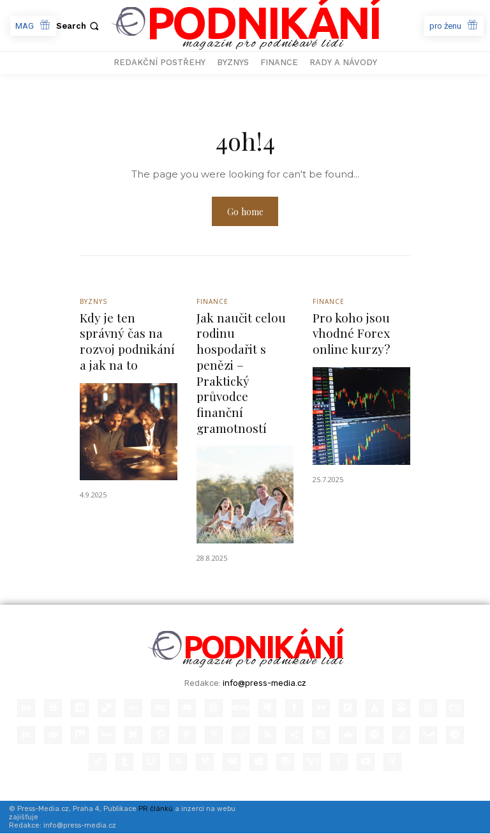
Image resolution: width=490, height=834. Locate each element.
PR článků (155, 809)
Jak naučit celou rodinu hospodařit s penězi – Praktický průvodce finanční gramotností (241, 373)
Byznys (93, 302)
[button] (78, 25)
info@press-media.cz (264, 683)
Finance (212, 302)
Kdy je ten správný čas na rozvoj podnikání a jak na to (127, 342)
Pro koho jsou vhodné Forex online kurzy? (351, 334)
